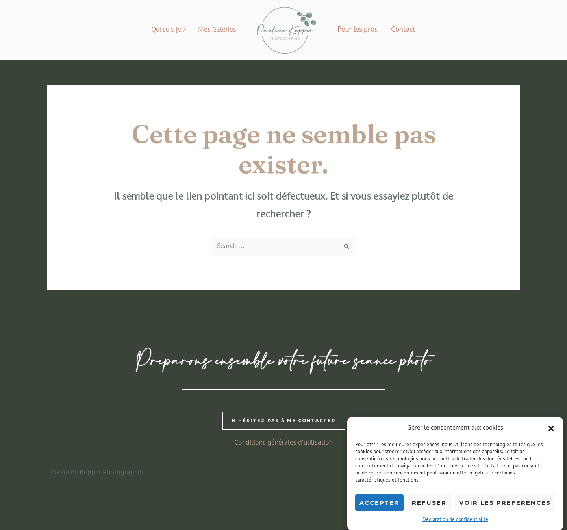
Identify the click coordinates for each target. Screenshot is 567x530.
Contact (403, 29)
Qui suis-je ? (168, 30)
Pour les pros (357, 29)
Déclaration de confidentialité (455, 525)
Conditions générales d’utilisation (283, 443)
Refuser (429, 507)
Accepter (379, 507)
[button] (551, 433)
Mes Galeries (217, 30)
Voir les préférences (505, 507)
